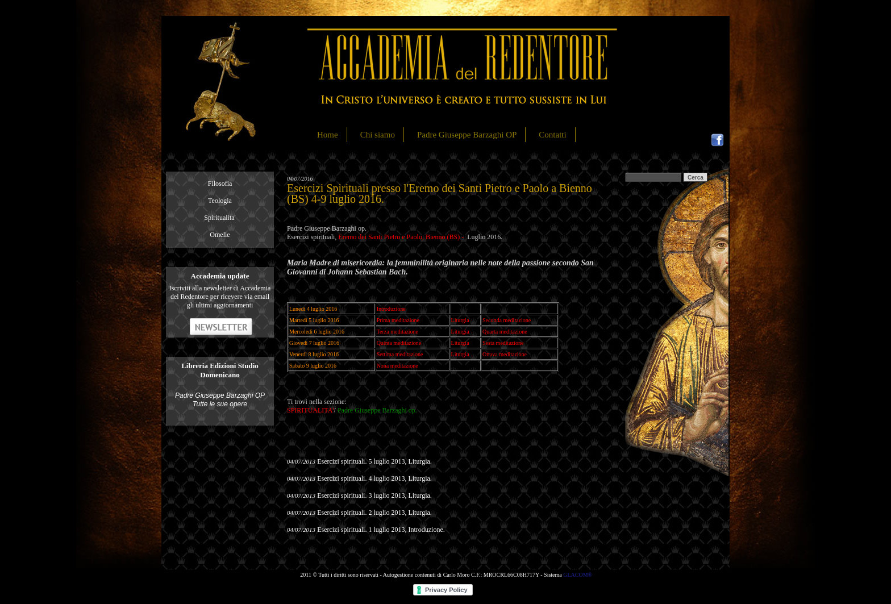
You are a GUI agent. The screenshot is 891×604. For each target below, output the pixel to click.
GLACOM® (577, 575)
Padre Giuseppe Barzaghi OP (467, 134)
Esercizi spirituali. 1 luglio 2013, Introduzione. (381, 530)
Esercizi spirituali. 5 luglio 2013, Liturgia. (374, 461)
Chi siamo (377, 134)
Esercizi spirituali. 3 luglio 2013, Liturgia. (374, 495)
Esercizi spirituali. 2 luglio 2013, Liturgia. (374, 512)
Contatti (552, 134)
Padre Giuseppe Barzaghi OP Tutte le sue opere (220, 399)
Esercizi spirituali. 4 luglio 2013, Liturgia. (374, 478)
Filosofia (220, 184)
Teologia (220, 201)
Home (327, 134)
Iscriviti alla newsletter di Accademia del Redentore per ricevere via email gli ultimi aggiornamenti (220, 296)
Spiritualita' (220, 218)
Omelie (220, 235)
